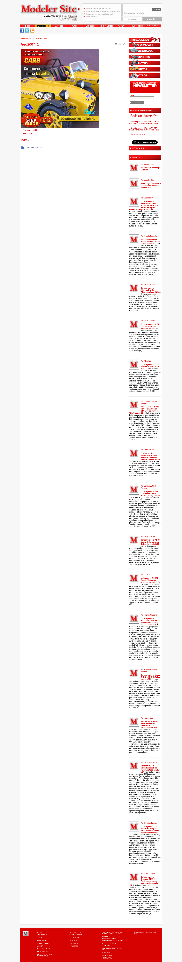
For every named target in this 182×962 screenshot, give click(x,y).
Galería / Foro (43, 949)
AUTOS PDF (73, 943)
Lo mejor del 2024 (138, 135)
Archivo (41, 946)
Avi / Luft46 (42, 935)
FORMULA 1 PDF (75, 932)
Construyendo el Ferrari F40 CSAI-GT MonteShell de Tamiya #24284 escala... (145, 122)
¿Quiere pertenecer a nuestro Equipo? (111, 937)
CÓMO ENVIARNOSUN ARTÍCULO (44, 955)
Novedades (106, 952)
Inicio (39, 932)
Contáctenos (107, 955)
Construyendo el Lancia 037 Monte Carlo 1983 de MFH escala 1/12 (143, 116)
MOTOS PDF (73, 940)
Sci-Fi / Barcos (43, 943)
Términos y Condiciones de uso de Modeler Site (112, 933)
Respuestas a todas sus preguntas (112, 944)
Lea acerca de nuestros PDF (112, 948)
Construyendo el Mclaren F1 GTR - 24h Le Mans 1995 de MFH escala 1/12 (144, 129)
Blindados (42, 940)
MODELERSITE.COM (27, 38)
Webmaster (107, 958)
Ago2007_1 (44, 38)
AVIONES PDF (74, 938)
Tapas (38, 38)
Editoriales (42, 951)
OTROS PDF (73, 946)
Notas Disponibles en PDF (112, 941)
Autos (40, 938)
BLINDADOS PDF (75, 935)
